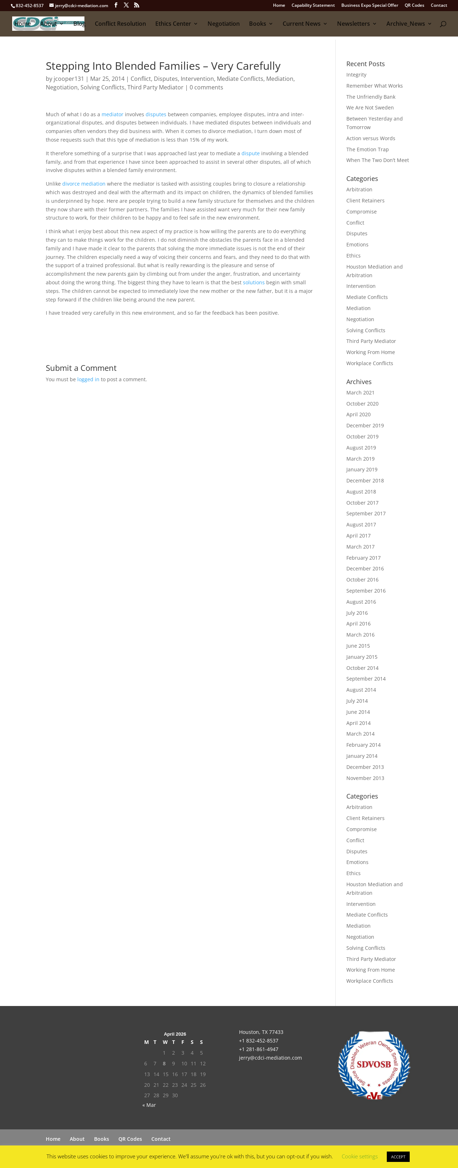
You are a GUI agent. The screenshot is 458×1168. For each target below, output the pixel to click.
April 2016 (358, 623)
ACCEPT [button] (398, 1156)
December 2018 (365, 480)
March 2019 (360, 458)
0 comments (206, 87)
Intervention (197, 79)
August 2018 (361, 491)
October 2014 (362, 667)
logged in (88, 379)
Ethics (353, 255)
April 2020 (358, 414)
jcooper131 (69, 79)
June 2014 (358, 711)
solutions (254, 282)
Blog (79, 24)
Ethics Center (173, 24)
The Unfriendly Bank (370, 96)
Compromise (361, 211)
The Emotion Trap (367, 149)
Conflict (141, 79)
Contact (439, 5)
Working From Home (370, 352)
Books (257, 24)
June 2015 (358, 645)
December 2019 (365, 425)
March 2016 (360, 634)
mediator (112, 114)
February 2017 (363, 557)
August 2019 (361, 447)
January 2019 (361, 469)
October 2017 (362, 502)
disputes (156, 114)
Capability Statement (313, 5)
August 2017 (361, 524)
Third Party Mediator (155, 87)
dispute (250, 153)
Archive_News (405, 24)
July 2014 (357, 700)
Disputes (166, 79)
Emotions (357, 244)
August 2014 (361, 689)
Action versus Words (370, 138)
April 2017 (358, 535)
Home (279, 5)
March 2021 (360, 392)
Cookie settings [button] (360, 1156)
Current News (302, 24)
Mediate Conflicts (240, 79)
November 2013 (365, 778)
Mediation (279, 79)
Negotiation (224, 24)
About (48, 24)
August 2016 (361, 601)
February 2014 (363, 744)
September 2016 (366, 590)
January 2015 (361, 656)
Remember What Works (374, 85)
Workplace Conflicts (369, 363)
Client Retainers (365, 200)
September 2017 (366, 513)
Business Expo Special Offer (369, 5)
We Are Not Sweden (370, 107)
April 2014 (358, 723)
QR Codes (414, 5)
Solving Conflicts (103, 87)
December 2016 (365, 568)
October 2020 (362, 403)
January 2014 (361, 755)
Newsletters (353, 24)
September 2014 (366, 678)
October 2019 (362, 436)
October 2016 (362, 579)
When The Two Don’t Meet (377, 160)
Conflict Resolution (120, 24)
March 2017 (360, 546)
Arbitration (359, 189)
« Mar (149, 1104)
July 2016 (357, 612)
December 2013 (365, 767)
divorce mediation (84, 183)
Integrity (356, 74)
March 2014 (360, 733)
